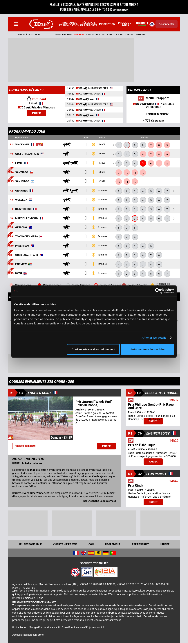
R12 (11, 264)
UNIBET (164, 544)
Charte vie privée (65, 544)
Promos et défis (125, 24)
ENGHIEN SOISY (153, 114)
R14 (11, 172)
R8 (11, 227)
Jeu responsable (30, 544)
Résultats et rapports (88, 24)
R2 (11, 190)
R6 (11, 153)
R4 (11, 209)
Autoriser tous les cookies (147, 349)
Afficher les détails (154, 337)
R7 (11, 163)
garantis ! (153, 120)
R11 (11, 254)
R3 (11, 199)
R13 (11, 273)
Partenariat (140, 544)
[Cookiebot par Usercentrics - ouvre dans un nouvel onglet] (158, 291)
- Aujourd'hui (153, 106)
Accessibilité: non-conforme (28, 634)
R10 (11, 245)
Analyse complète (25, 445)
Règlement (112, 544)
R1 (11, 144)
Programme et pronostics (69, 24)
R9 (11, 236)
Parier (36, 113)
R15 (11, 181)
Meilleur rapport (153, 98)
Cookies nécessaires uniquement (93, 349)
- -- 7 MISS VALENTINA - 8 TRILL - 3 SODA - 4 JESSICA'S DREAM (94, 34)
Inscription (107, 24)
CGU (91, 544)
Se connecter (166, 24)
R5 (11, 218)
